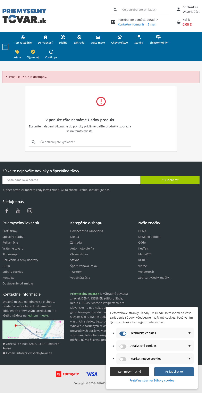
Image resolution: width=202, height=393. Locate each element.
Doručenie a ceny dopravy (20, 260)
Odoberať (170, 180)
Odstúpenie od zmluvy (17, 283)
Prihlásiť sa (190, 7)
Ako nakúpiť (10, 254)
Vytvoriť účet (191, 12)
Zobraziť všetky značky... (154, 278)
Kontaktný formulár (131, 24)
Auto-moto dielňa (82, 248)
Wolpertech (146, 272)
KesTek (143, 248)
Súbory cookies (12, 272)
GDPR (6, 266)
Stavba (74, 260)
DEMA (142, 231)
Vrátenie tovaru (13, 248)
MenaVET (144, 254)
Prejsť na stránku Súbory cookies (151, 380)
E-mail (152, 24)
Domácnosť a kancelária (86, 231)
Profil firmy (9, 231)
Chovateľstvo (79, 254)
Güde (142, 242)
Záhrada (76, 242)
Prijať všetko (174, 371)
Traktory (76, 272)
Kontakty (8, 278)
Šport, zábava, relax (83, 266)
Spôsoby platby (12, 237)
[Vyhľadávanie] (115, 9)
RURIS (142, 260)
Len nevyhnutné (129, 371)
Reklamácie (10, 242)
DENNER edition (149, 237)
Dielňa (74, 237)
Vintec (142, 266)
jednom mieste (37, 315)
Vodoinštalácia (80, 278)
